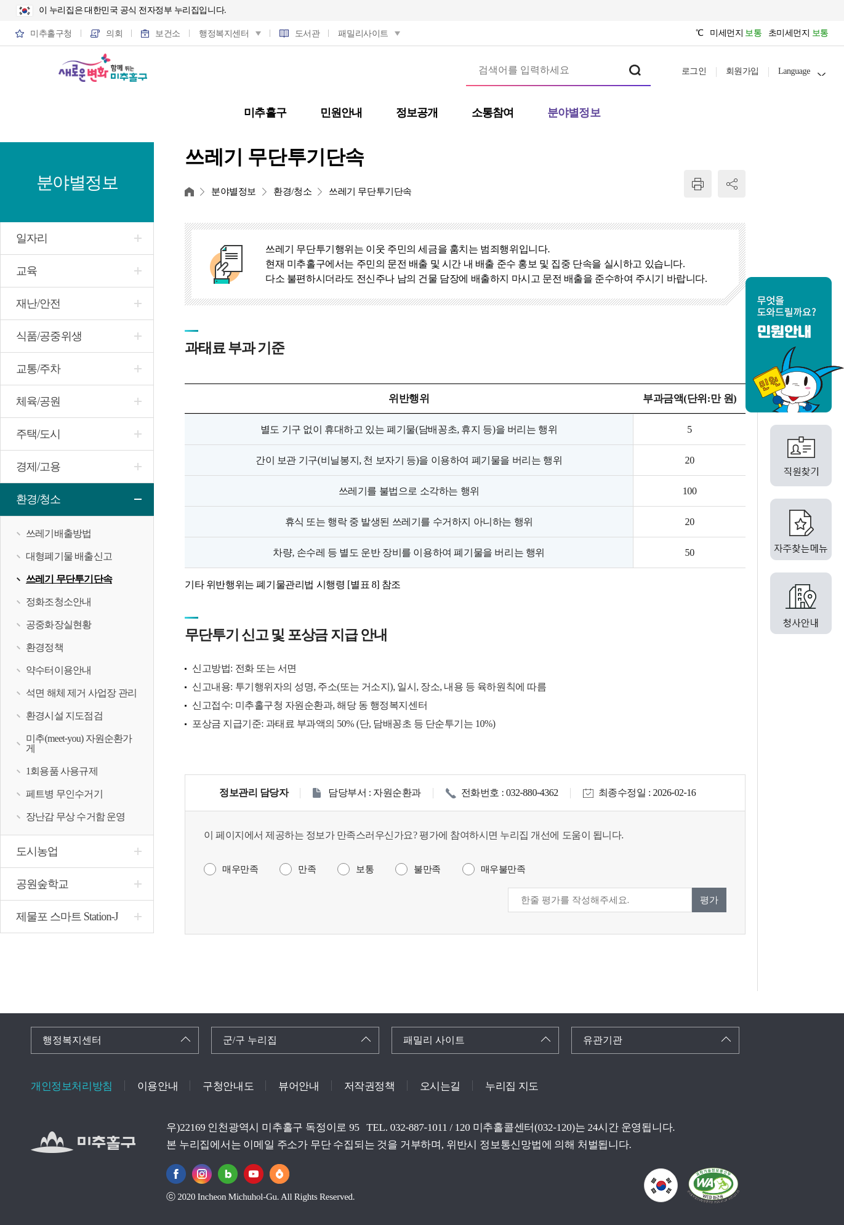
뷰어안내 (298, 1086)
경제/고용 (38, 466)
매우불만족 (503, 869)
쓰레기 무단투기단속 (69, 579)
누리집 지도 (512, 1086)
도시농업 (37, 851)
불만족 (427, 869)
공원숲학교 (42, 884)
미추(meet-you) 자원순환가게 (79, 743)
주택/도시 (38, 434)
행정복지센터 (72, 1040)
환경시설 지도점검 (64, 715)
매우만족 (240, 869)
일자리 (31, 238)
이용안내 (157, 1086)
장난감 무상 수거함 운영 (76, 816)
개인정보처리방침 (72, 1086)
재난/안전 (38, 303)
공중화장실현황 (58, 624)
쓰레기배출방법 (58, 533)
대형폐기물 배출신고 (69, 556)
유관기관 (602, 1040)
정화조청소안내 (58, 601)
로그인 (694, 71)
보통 (365, 869)
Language (794, 71)
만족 (307, 869)
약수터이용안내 (58, 670)
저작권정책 (369, 1086)
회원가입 (742, 71)
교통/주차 (38, 369)
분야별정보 (233, 191)
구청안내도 (228, 1086)
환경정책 (44, 647)
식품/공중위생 (49, 336)
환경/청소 (38, 499)
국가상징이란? (677, 1176)
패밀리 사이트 (434, 1040)
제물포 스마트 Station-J (67, 916)
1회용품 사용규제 (62, 771)
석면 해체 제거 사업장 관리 (81, 693)
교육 (26, 271)
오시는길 (440, 1086)
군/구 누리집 (250, 1040)
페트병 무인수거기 (64, 794)
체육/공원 (38, 401)
